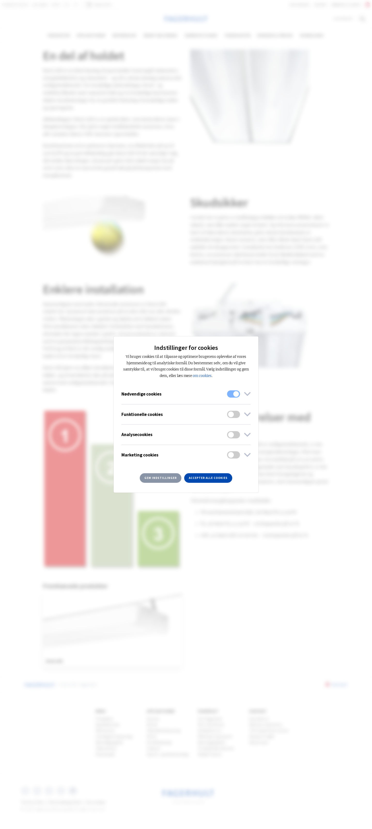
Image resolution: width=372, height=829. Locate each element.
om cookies (202, 376)
